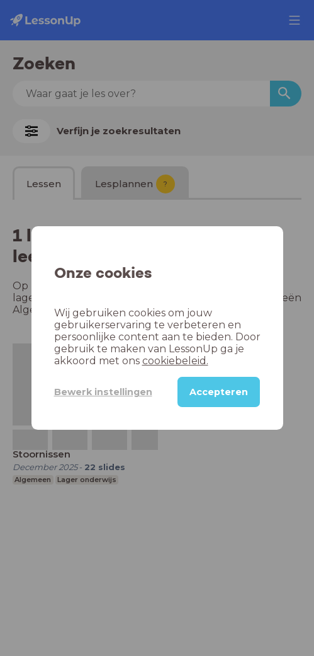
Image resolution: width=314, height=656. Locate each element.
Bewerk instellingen (103, 392)
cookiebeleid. (175, 361)
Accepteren (218, 392)
